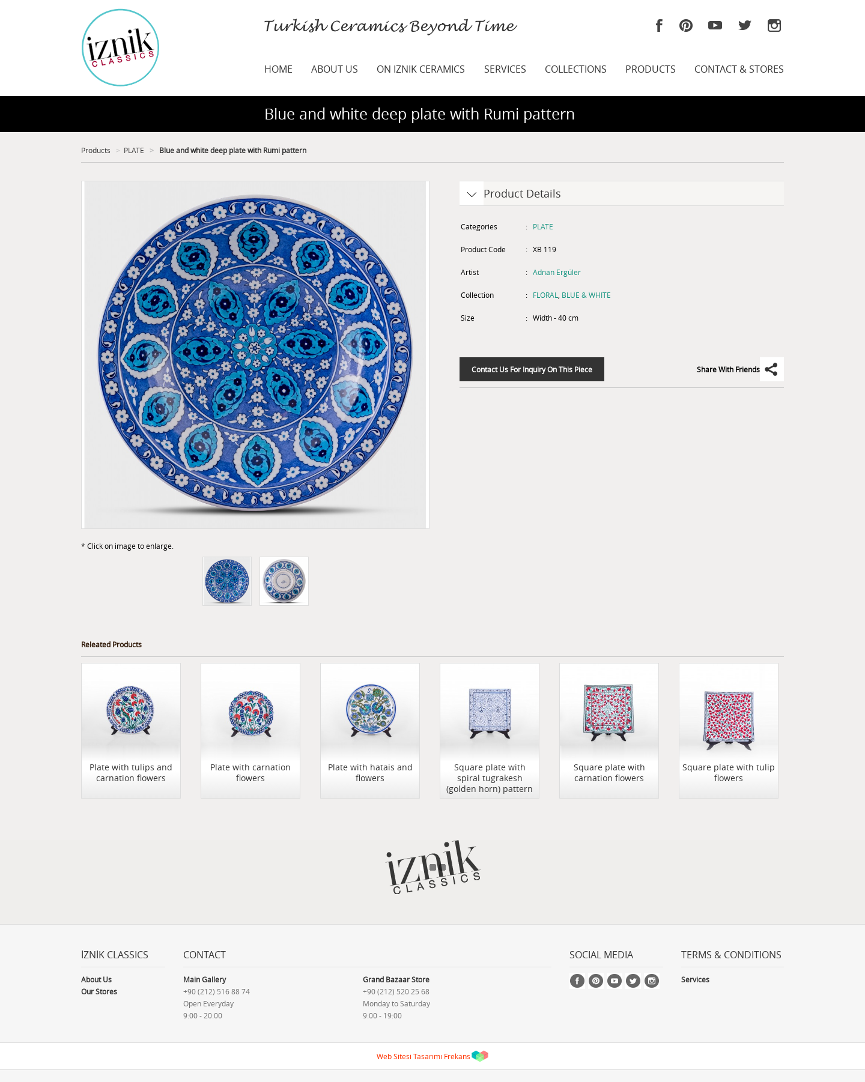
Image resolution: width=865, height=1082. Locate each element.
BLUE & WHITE (586, 295)
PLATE (134, 150)
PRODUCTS (650, 69)
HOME (278, 69)
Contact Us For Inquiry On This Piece (532, 369)
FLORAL (545, 295)
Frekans (457, 1056)
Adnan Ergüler (557, 272)
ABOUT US (334, 69)
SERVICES (505, 69)
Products (96, 150)
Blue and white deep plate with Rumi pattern (231, 150)
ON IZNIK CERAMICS (421, 69)
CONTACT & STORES (739, 69)
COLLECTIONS (576, 69)
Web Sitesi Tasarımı (409, 1056)
